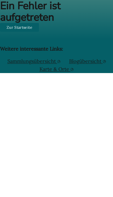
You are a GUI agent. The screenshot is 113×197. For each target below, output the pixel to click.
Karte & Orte (54, 69)
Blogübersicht (86, 61)
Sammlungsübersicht (32, 61)
